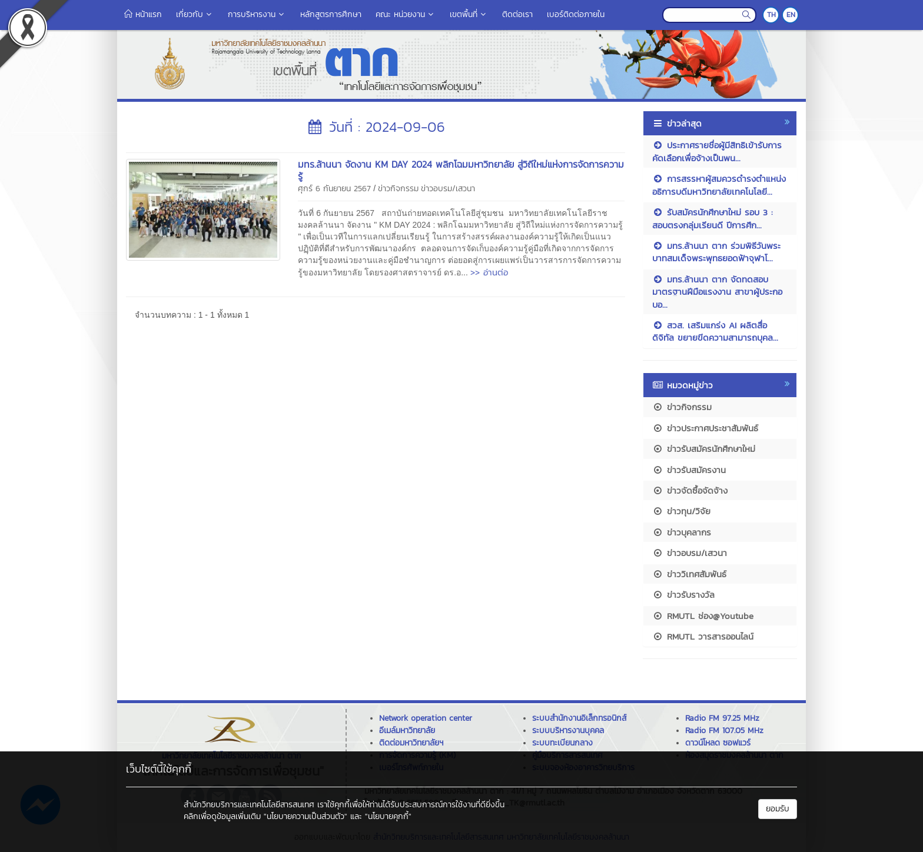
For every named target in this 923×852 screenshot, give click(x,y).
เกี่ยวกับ (195, 14)
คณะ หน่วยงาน (406, 14)
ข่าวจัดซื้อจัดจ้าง (690, 490)
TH (771, 14)
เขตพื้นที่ (469, 14)
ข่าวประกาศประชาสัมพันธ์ (705, 428)
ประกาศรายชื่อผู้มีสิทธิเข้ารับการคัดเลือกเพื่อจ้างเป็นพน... (717, 151)
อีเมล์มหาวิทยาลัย (407, 730)
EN (790, 14)
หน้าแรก (143, 14)
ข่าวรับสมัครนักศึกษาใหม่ (703, 448)
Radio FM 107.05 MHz (724, 730)
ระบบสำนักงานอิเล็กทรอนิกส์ (579, 718)
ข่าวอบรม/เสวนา (448, 188)
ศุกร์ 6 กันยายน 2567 (334, 188)
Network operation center (425, 718)
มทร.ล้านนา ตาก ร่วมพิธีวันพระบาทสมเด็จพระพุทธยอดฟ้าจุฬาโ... (716, 252)
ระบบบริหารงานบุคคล (568, 730)
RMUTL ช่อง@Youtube (702, 616)
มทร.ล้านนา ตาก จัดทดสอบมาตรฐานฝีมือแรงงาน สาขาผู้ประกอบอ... (717, 291)
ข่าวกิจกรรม (398, 188)
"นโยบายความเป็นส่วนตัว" (305, 816)
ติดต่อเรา (517, 14)
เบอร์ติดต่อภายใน (576, 14)
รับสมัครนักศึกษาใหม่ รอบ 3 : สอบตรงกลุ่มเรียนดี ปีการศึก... (712, 218)
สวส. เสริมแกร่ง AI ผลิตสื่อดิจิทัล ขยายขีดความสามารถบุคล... (715, 331)
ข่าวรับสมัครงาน (689, 470)
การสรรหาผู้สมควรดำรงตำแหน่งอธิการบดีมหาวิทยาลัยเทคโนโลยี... (719, 185)
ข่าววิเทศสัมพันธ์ (689, 574)
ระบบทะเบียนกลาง (562, 743)
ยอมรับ (777, 809)
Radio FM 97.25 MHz (722, 718)
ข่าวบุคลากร (681, 532)
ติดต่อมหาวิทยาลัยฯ (411, 743)
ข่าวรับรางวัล (683, 594)
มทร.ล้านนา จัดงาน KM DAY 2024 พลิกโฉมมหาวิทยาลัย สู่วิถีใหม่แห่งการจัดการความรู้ (461, 170)
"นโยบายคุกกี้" (388, 816)
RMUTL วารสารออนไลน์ (702, 636)
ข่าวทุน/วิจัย (681, 511)
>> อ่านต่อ (489, 272)
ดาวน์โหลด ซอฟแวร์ (718, 743)
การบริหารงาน (257, 14)
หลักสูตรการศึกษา (330, 14)
